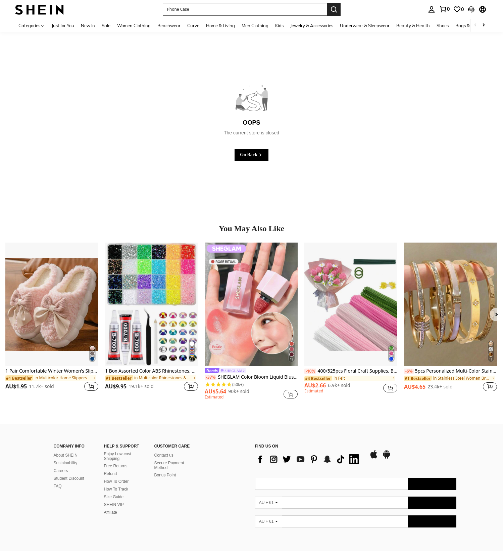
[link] (444, 9)
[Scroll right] (483, 25)
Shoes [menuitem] (443, 25)
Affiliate (110, 512)
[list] (308, 459)
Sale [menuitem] (106, 25)
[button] (245, 9)
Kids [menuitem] (279, 25)
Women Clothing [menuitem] (134, 25)
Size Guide (114, 497)
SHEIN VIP (114, 504)
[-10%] (310, 371)
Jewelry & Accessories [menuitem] (311, 25)
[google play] (386, 457)
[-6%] (409, 371)
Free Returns (116, 466)
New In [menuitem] (88, 25)
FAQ (58, 486)
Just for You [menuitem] (63, 25)
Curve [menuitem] (193, 25)
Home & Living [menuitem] (220, 25)
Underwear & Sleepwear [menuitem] (365, 25)
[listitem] (51, 321)
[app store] (374, 457)
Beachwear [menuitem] (169, 25)
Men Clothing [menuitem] (255, 25)
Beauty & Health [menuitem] (413, 25)
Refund (110, 473)
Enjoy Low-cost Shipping (117, 456)
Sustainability (66, 463)
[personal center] (431, 9)
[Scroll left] (475, 25)
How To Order (116, 481)
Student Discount (69, 478)
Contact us (163, 455)
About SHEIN (66, 455)
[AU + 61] (268, 503)
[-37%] (210, 377)
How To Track (116, 489)
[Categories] (31, 25)
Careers (61, 470)
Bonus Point (165, 475)
